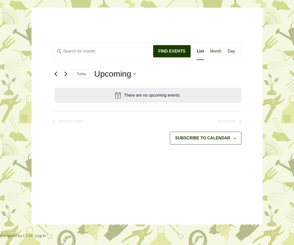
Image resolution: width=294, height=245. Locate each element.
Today (81, 74)
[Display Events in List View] (200, 51)
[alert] (148, 95)
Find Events (171, 51)
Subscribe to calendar (202, 138)
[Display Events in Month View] (215, 51)
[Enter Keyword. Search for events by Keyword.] (103, 51)
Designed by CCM (16, 235)
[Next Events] (66, 74)
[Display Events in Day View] (231, 51)
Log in (40, 235)
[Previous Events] (56, 74)
